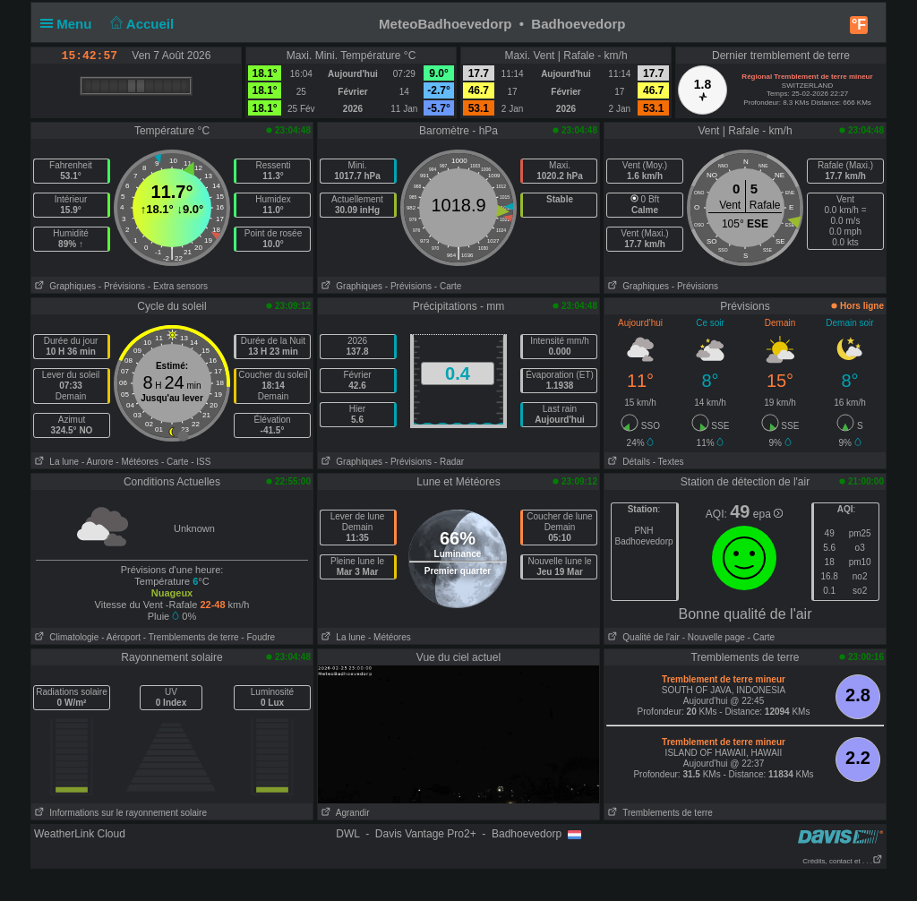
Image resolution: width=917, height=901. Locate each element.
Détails (627, 462)
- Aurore (97, 462)
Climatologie (65, 637)
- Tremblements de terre (191, 637)
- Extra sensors (178, 286)
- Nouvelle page (713, 637)
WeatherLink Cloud (79, 834)
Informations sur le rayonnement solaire (119, 813)
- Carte (448, 286)
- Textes (668, 462)
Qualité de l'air (642, 637)
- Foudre (258, 637)
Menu (69, 23)
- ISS (200, 462)
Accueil (140, 23)
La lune (55, 462)
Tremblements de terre (658, 813)
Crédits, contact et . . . (842, 861)
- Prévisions (122, 286)
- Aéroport (121, 637)
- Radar (449, 462)
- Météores (137, 462)
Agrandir (344, 813)
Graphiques (63, 286)
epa (768, 514)
